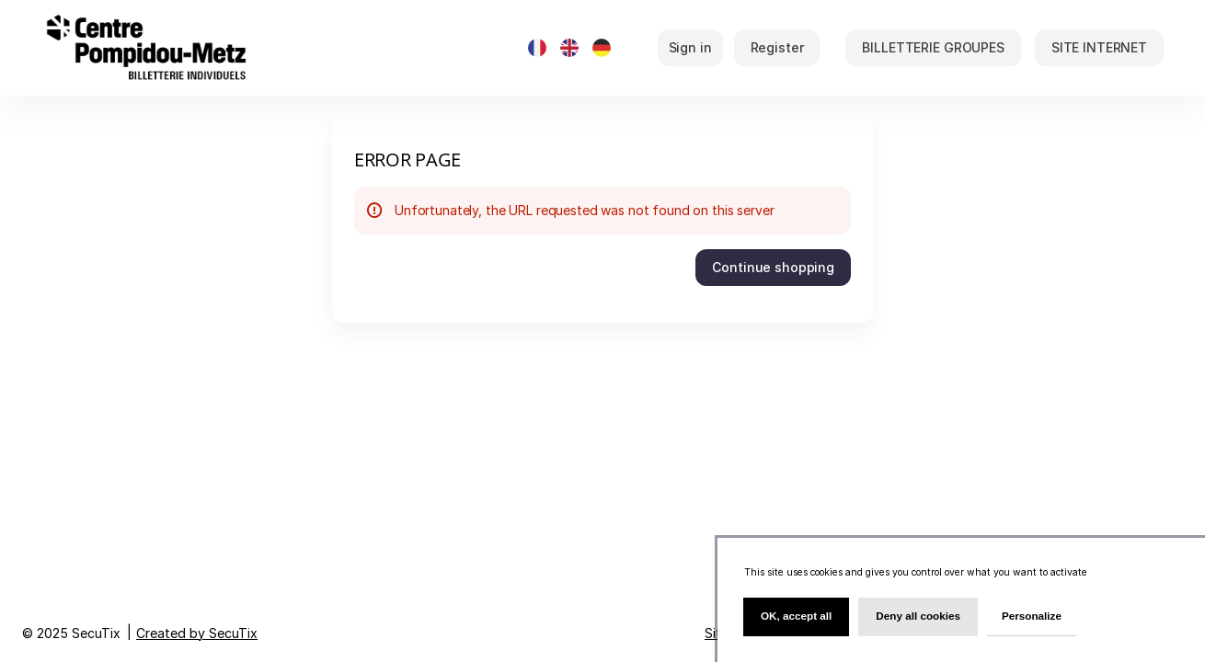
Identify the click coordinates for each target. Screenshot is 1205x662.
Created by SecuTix (197, 633)
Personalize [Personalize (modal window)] (1032, 616)
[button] (932, 47)
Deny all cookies (918, 616)
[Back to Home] (225, 48)
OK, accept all (796, 616)
